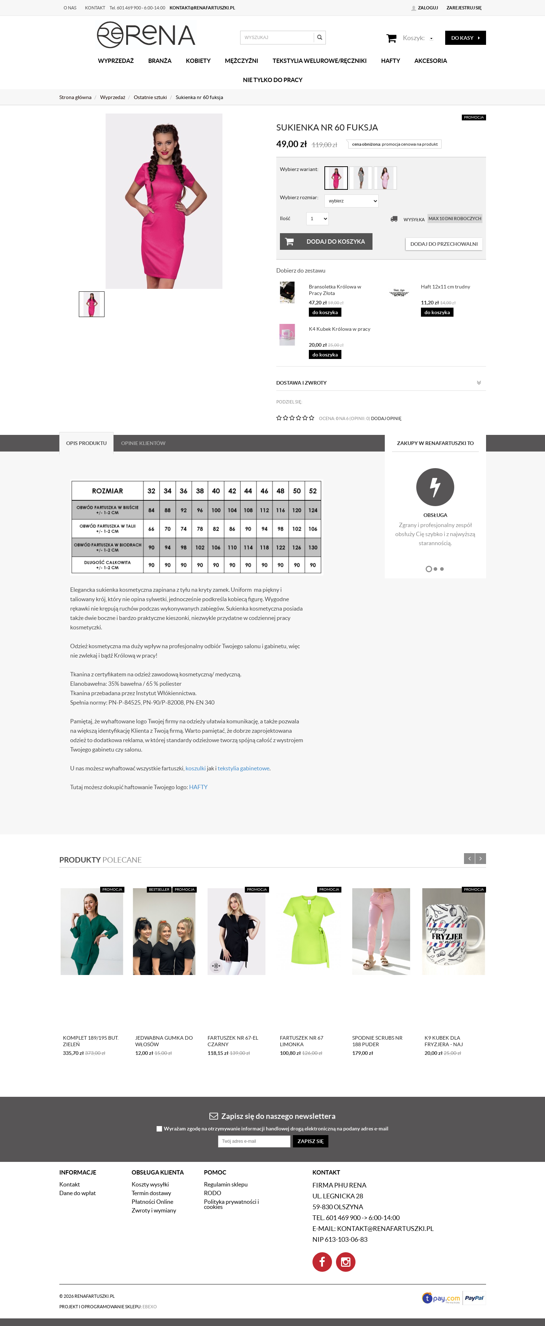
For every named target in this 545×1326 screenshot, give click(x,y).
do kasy (465, 38)
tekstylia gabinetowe (243, 768)
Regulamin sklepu (226, 1184)
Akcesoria (430, 60)
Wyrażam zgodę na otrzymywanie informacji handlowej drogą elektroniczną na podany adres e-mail (276, 1129)
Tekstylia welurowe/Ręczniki (320, 60)
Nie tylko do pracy (272, 80)
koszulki (196, 768)
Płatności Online (152, 1201)
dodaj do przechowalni (444, 244)
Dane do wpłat (77, 1193)
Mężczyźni (241, 60)
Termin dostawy (151, 1193)
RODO (212, 1193)
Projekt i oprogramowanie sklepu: (108, 1306)
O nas (70, 7)
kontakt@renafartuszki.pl (202, 7)
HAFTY (198, 787)
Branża (159, 60)
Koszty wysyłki (150, 1184)
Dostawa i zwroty (378, 382)
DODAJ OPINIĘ (386, 418)
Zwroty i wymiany (154, 1210)
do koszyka (325, 312)
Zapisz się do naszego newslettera (272, 1115)
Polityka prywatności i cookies (231, 1204)
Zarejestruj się (464, 7)
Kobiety (198, 60)
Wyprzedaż (116, 60)
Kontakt (95, 7)
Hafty (390, 60)
